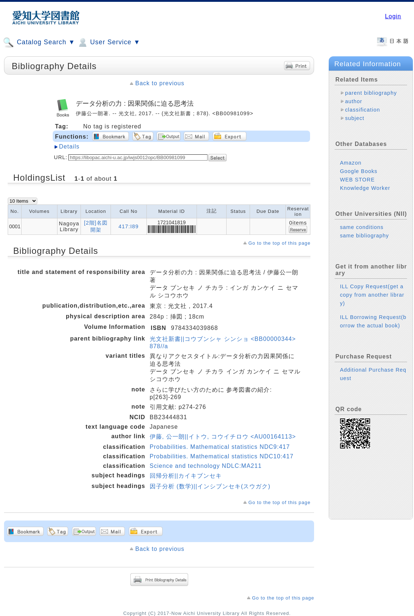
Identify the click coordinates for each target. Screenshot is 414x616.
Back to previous (159, 83)
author (353, 101)
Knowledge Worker (365, 188)
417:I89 (129, 226)
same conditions (362, 227)
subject (355, 118)
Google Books (358, 171)
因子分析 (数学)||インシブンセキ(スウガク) (210, 486)
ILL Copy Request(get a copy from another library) (372, 294)
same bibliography (364, 235)
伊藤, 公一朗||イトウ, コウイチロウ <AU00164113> (223, 436)
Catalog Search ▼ (39, 42)
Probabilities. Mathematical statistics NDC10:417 (222, 456)
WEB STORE (357, 180)
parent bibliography (371, 93)
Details (69, 146)
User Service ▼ (108, 42)
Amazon (351, 163)
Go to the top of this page (280, 243)
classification (362, 110)
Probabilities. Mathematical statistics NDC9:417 (220, 447)
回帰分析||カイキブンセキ (186, 476)
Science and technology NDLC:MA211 (206, 466)
